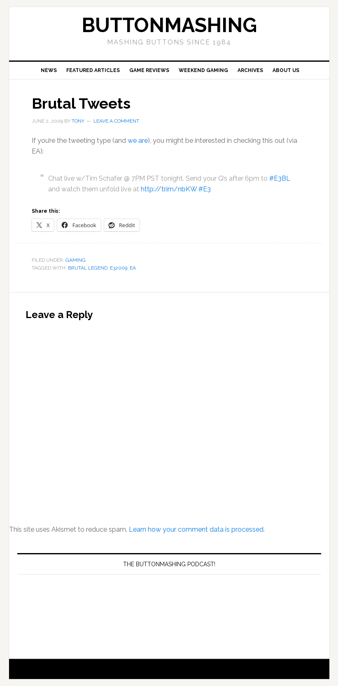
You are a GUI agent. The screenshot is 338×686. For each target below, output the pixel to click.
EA (133, 268)
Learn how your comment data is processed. (197, 529)
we (132, 140)
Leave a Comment (116, 121)
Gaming (75, 260)
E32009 (118, 268)
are (143, 140)
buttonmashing (169, 25)
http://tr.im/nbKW (169, 189)
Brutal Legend (87, 268)
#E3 (204, 189)
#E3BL (279, 178)
